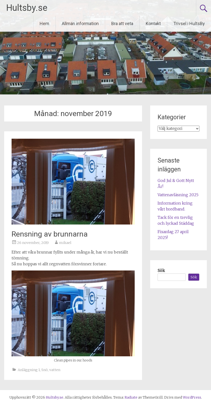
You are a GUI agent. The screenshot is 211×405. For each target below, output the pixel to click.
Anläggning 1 (29, 370)
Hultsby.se (26, 8)
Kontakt (153, 23)
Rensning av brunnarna (50, 234)
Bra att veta (122, 23)
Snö (44, 370)
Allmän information (80, 23)
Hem (44, 23)
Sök (161, 270)
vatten (54, 370)
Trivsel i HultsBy (189, 23)
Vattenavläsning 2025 (178, 194)
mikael (65, 242)
